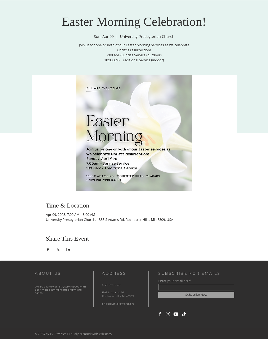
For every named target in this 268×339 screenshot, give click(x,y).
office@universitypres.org (118, 303)
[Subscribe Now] (196, 295)
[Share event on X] (58, 249)
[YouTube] (176, 314)
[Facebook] (160, 314)
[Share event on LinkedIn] (68, 249)
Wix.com (105, 334)
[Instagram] (168, 314)
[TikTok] (184, 314)
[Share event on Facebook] (48, 249)
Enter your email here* (174, 280)
